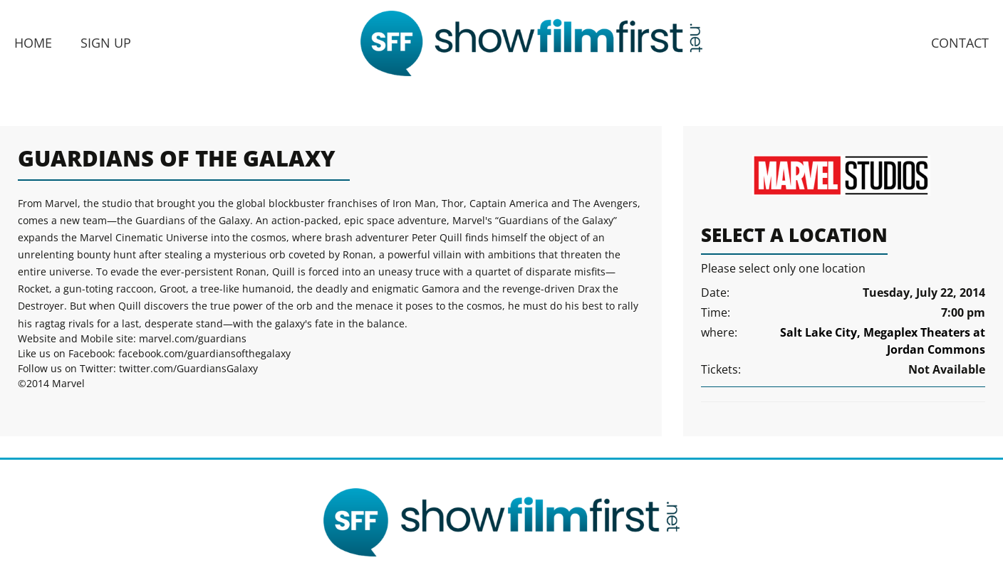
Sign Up (105, 42)
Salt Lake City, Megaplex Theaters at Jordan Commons (882, 341)
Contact (960, 42)
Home (33, 42)
